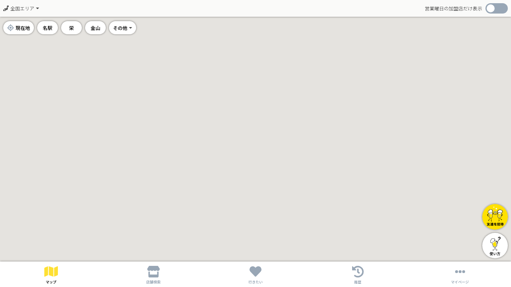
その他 (120, 27)
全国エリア (18, 8)
